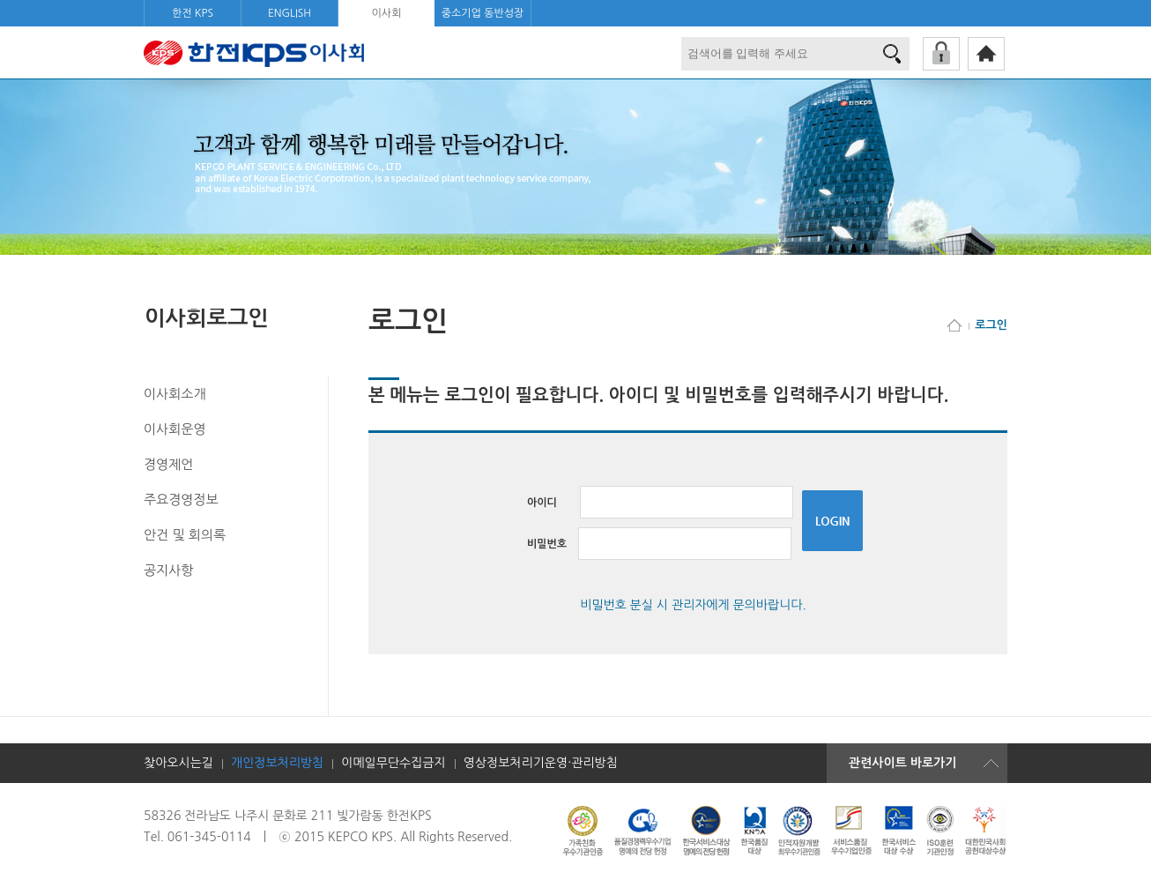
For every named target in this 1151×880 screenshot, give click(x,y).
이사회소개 (175, 393)
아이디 (660, 502)
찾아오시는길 (178, 763)
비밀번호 (659, 544)
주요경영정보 (181, 499)
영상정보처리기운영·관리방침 (541, 763)
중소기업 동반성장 (483, 13)
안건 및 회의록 (185, 534)
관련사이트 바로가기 (902, 763)
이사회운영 (175, 429)
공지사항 (168, 570)
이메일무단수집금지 (393, 763)
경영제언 (168, 464)
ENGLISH (289, 13)
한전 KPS (192, 13)
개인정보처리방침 (277, 763)
